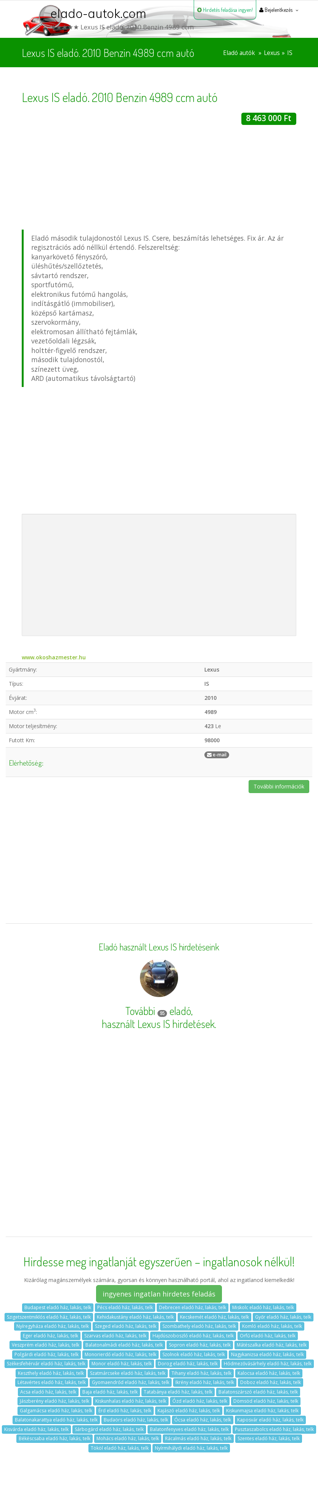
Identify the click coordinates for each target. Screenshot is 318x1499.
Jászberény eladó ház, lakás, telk (54, 1401)
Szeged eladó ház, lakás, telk (125, 1326)
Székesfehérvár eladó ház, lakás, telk (46, 1363)
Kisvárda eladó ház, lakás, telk (36, 1429)
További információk (279, 786)
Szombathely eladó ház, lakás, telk (199, 1326)
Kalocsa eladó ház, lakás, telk (269, 1373)
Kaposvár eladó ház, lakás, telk (270, 1419)
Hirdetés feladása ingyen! (225, 9)
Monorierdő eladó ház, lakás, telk (120, 1354)
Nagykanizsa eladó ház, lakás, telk (267, 1354)
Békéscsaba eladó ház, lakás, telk (54, 1438)
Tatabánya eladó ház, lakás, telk (178, 1392)
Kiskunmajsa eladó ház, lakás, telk (262, 1410)
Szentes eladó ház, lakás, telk (269, 1438)
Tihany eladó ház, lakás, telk (201, 1373)
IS (289, 53)
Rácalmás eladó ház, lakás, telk (198, 1438)
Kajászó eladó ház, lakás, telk (188, 1410)
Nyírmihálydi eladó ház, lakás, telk (191, 1448)
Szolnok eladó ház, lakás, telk (193, 1354)
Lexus (272, 53)
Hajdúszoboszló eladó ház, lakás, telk (193, 1335)
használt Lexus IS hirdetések (158, 1024)
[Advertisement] (159, 178)
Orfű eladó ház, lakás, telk (268, 1335)
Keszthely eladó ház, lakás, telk (51, 1373)
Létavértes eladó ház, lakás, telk (52, 1382)
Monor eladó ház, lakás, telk (122, 1363)
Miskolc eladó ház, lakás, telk (263, 1307)
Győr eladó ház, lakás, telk (283, 1317)
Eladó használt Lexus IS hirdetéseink (159, 947)
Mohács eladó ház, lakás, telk (127, 1438)
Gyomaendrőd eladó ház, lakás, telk (130, 1382)
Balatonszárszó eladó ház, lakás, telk (258, 1392)
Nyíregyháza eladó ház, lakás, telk (52, 1326)
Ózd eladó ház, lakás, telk (199, 1401)
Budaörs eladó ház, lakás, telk (136, 1419)
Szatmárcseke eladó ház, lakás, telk (127, 1373)
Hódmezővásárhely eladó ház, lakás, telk (268, 1363)
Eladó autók (239, 53)
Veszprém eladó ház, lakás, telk (45, 1345)
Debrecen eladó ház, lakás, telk (192, 1307)
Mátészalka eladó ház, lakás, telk (272, 1345)
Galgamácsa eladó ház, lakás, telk (56, 1410)
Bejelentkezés (275, 9)
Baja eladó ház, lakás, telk (110, 1392)
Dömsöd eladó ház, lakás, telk (265, 1401)
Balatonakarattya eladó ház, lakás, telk (56, 1419)
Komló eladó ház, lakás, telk (272, 1326)
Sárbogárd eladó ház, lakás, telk (109, 1429)
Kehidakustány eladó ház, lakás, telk (135, 1317)
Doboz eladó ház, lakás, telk (270, 1382)
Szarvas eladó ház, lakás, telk (115, 1335)
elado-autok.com (98, 13)
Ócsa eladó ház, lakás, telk (202, 1419)
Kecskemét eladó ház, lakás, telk (214, 1317)
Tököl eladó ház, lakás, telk (120, 1448)
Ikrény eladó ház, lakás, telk (204, 1382)
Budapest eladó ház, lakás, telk (57, 1307)
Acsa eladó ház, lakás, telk (48, 1392)
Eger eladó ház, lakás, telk (50, 1335)
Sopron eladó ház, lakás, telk (200, 1345)
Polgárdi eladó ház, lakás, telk (46, 1354)
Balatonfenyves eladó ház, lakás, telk (189, 1429)
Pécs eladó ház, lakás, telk (125, 1307)
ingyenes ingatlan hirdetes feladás (159, 1293)
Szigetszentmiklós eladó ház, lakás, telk (49, 1317)
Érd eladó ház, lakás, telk (124, 1410)
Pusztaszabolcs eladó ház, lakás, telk (274, 1429)
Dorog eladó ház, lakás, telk (188, 1363)
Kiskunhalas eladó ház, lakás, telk (130, 1401)
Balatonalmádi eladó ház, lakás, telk (124, 1345)
